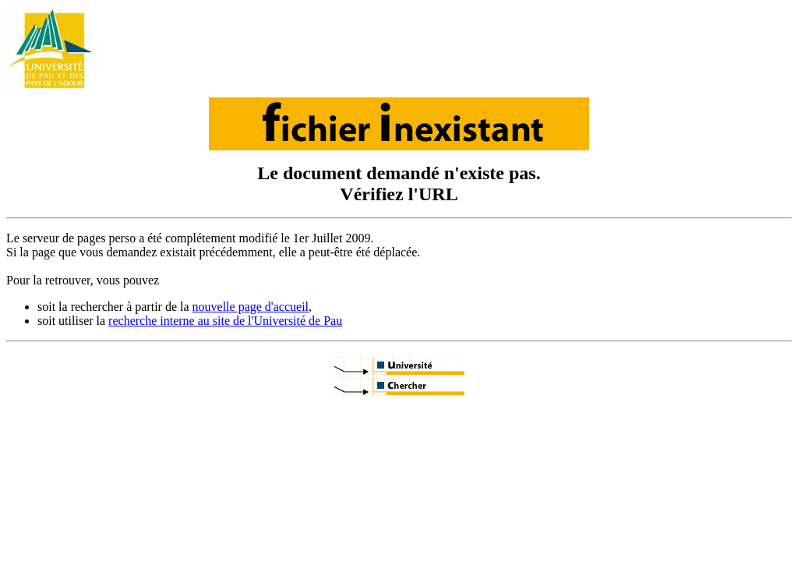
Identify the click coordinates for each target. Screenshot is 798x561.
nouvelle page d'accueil (250, 306)
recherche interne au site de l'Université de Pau (225, 320)
